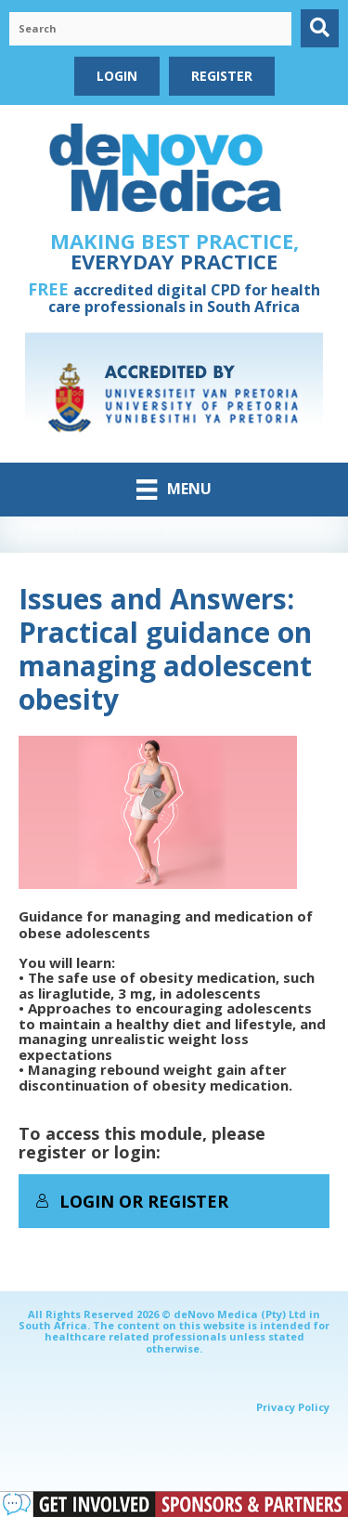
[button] (320, 28)
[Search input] (150, 29)
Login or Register (131, 1201)
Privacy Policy (292, 1407)
